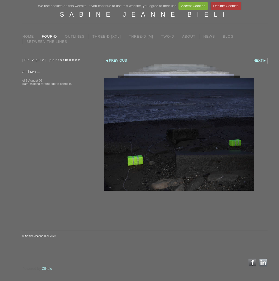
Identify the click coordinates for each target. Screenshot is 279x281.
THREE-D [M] (141, 36)
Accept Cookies (193, 6)
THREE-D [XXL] (106, 36)
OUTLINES (74, 36)
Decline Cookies (225, 6)
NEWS (209, 36)
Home (28, 36)
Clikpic (47, 269)
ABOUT (188, 36)
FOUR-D (49, 36)
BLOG (228, 36)
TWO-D (167, 36)
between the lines (46, 42)
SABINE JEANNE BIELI (145, 14)
